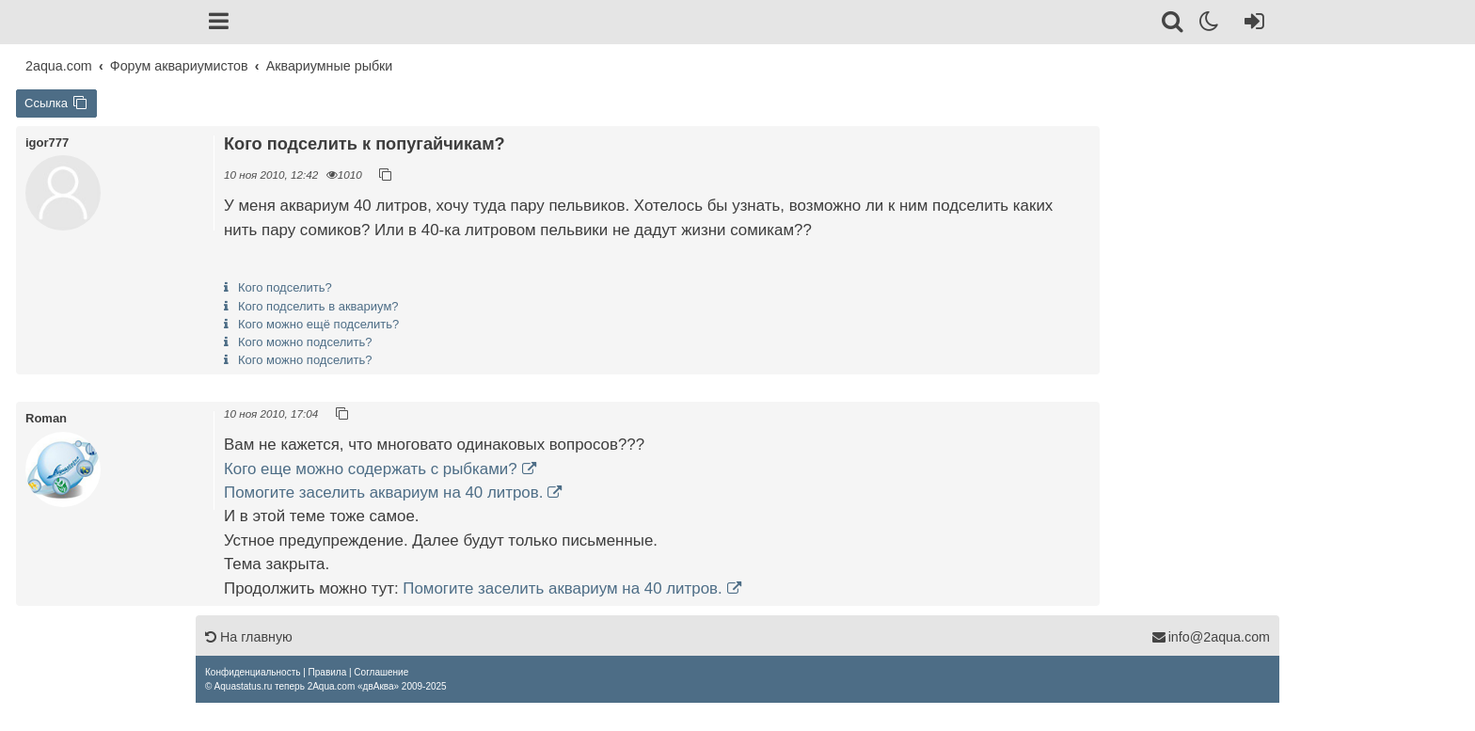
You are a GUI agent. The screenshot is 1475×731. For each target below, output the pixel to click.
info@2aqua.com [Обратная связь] (1210, 636)
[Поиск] (1173, 24)
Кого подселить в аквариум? (318, 306)
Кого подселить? (285, 287)
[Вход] (1250, 24)
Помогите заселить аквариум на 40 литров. (383, 492)
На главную (249, 636)
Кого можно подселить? (305, 342)
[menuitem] (252, 672)
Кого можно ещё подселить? (318, 324)
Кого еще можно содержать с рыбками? (370, 469)
